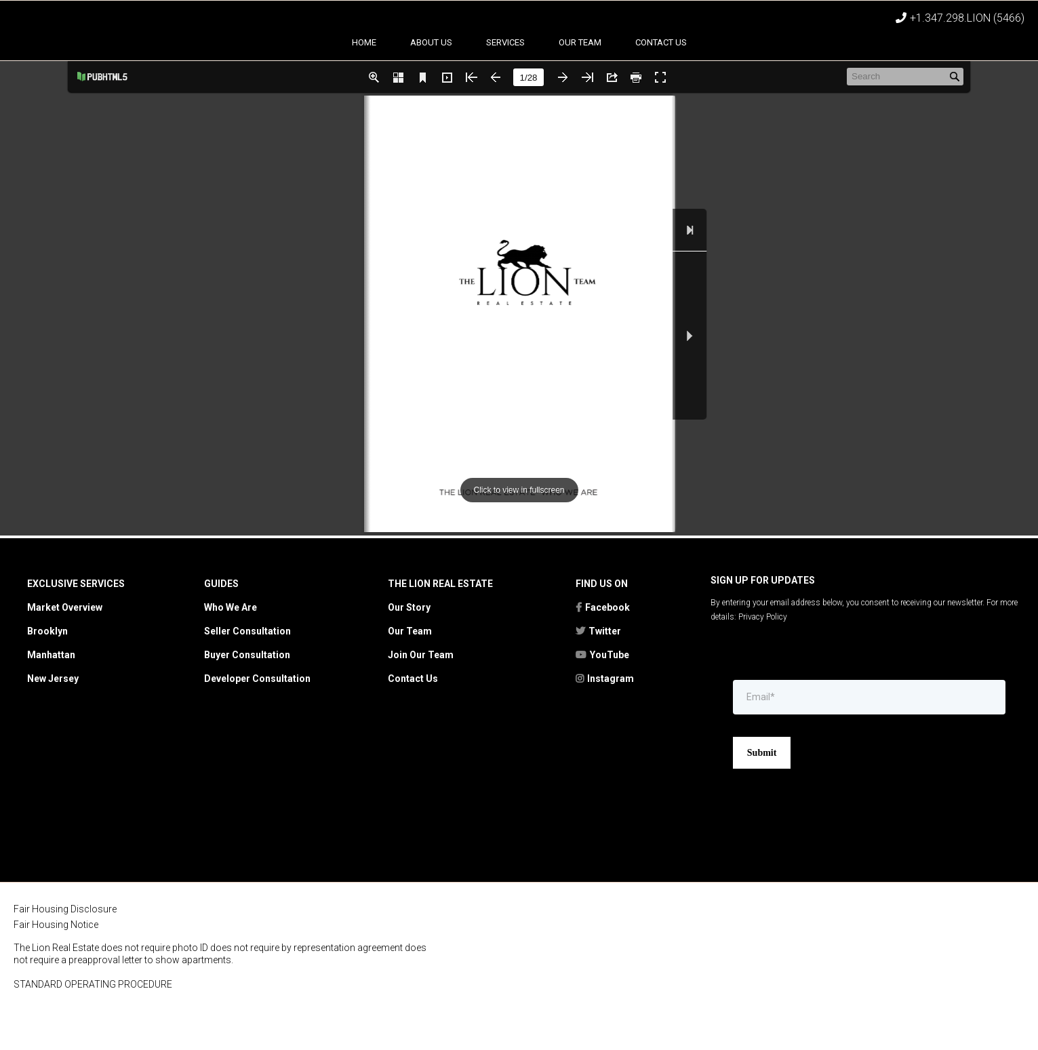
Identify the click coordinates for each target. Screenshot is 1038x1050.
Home (364, 88)
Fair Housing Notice (56, 970)
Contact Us (661, 88)
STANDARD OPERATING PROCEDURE (93, 1030)
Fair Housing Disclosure (65, 955)
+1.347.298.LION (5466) (967, 18)
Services (505, 88)
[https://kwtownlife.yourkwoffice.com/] (944, 989)
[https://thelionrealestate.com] (519, 39)
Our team (580, 88)
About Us (431, 88)
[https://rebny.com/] (555, 990)
